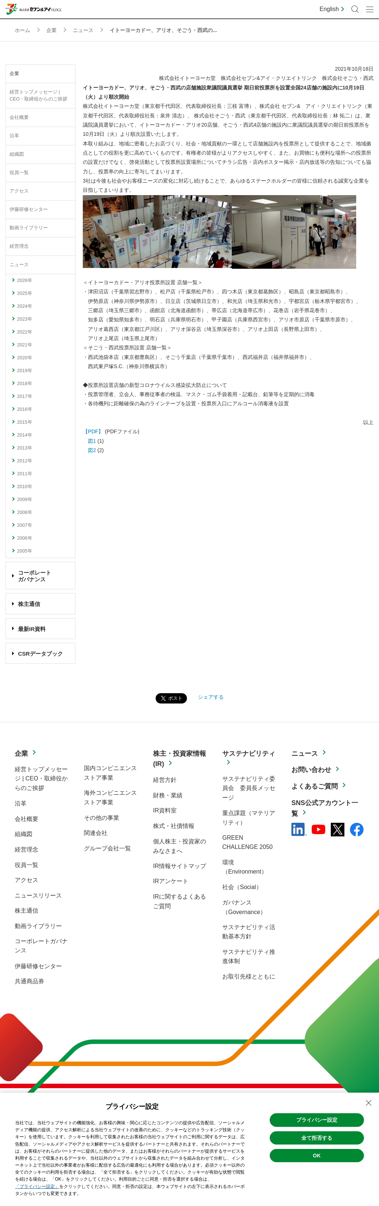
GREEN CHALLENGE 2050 (247, 842)
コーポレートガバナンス (41, 946)
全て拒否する (316, 1138)
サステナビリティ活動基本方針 (248, 932)
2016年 (24, 409)
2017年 (24, 396)
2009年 (24, 499)
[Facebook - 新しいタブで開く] (357, 829)
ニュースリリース (38, 895)
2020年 (24, 357)
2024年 (24, 306)
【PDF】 (93, 431)
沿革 (14, 135)
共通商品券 (29, 981)
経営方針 (165, 780)
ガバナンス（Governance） (244, 907)
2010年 (24, 486)
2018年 (24, 383)
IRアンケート (170, 881)
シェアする (211, 697)
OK (316, 1156)
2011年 (24, 473)
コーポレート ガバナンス (34, 576)
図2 (89, 450)
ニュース (19, 264)
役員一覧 (19, 172)
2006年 (24, 538)
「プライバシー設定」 (37, 1186)
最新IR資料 (32, 629)
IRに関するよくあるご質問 (179, 901)
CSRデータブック (40, 653)
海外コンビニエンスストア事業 (110, 797)
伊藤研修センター (29, 209)
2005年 (24, 551)
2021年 (24, 345)
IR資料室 (165, 810)
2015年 (24, 422)
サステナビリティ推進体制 (248, 957)
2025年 (24, 293)
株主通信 (29, 604)
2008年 (24, 512)
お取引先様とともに (248, 976)
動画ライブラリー (29, 227)
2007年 (24, 525)
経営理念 (19, 246)
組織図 (17, 154)
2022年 (24, 332)
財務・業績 (168, 795)
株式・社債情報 (173, 826)
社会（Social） (242, 887)
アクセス (19, 191)
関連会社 (95, 833)
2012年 (24, 460)
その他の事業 (101, 818)
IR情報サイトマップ (179, 866)
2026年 (24, 280)
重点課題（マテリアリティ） (248, 818)
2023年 (24, 319)
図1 (89, 441)
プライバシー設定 (316, 1120)
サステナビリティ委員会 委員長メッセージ (248, 788)
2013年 (24, 448)
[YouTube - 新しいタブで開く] (318, 829)
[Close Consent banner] (369, 1103)
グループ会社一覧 (107, 848)
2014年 (24, 435)
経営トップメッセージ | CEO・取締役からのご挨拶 (38, 95)
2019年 (24, 370)
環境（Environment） (244, 867)
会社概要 (19, 117)
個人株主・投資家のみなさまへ (179, 846)
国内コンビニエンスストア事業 (110, 773)
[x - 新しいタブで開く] (337, 829)
